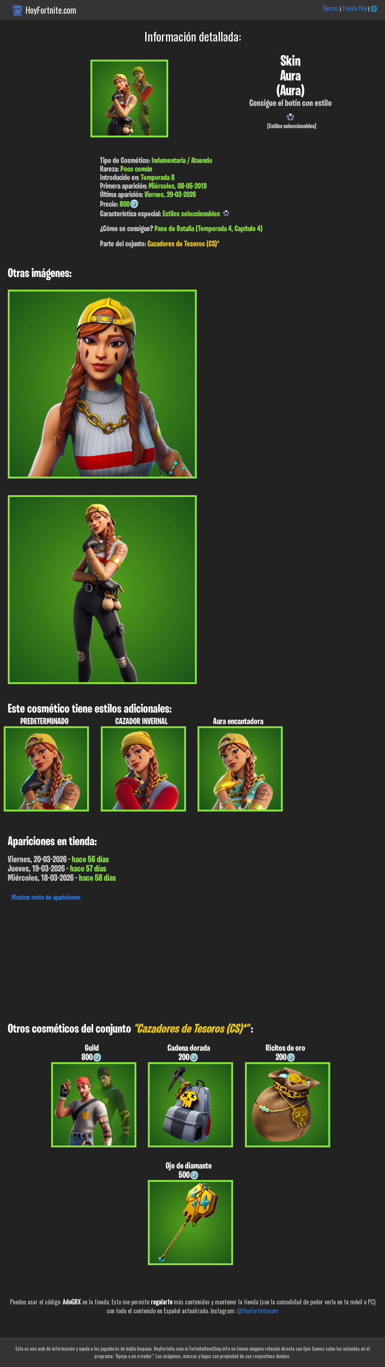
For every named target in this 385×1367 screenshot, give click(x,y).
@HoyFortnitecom (257, 1310)
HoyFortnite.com (51, 10)
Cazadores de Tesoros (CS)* (183, 244)
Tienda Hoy (354, 8)
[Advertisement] (192, 960)
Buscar (331, 8)
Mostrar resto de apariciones (45, 897)
